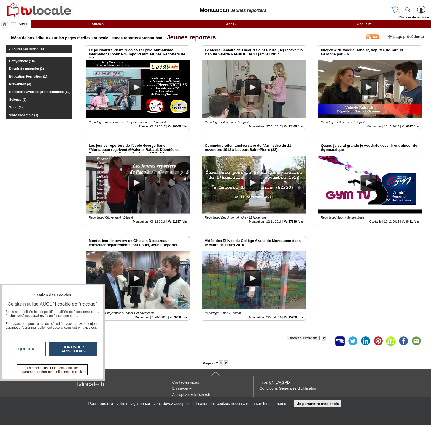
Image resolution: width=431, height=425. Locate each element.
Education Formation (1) (28, 76)
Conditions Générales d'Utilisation (288, 388)
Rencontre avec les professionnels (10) (40, 92)
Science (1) (17, 100)
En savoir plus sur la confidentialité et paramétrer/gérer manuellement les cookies (52, 370)
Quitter (26, 349)
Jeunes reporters (189, 37)
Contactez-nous (185, 382)
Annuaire (364, 24)
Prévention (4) (20, 84)
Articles (97, 24)
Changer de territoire (413, 17)
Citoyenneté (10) (22, 61)
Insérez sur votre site (303, 338)
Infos (275, 382)
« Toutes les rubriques (26, 49)
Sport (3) (16, 107)
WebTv (230, 24)
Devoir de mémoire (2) (26, 69)
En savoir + (182, 388)
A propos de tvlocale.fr (191, 394)
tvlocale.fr (91, 384)
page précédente (406, 36)
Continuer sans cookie (73, 349)
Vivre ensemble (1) (23, 115)
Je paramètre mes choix (318, 404)
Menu (24, 24)
